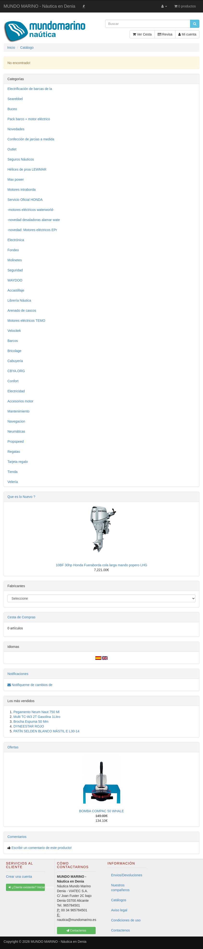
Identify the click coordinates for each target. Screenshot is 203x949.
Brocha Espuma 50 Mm (30, 721)
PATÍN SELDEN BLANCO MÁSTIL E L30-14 (46, 731)
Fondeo (13, 250)
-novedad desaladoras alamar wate (33, 220)
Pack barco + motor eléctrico (28, 119)
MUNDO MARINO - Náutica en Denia (39, 6)
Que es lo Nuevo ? (21, 497)
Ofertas (12, 747)
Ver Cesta (142, 34)
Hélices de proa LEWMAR (26, 169)
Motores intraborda (21, 189)
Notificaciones (17, 674)
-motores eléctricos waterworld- (30, 210)
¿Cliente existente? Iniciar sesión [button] (27, 887)
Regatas (13, 452)
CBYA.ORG (16, 371)
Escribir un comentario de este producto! (42, 848)
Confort (12, 381)
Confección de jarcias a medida (30, 139)
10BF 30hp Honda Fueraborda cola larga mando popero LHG (101, 565)
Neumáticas (16, 431)
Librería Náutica (19, 300)
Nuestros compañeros (120, 887)
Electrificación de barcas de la (29, 89)
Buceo (12, 109)
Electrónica (15, 240)
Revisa (165, 34)
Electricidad (16, 391)
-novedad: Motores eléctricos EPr (32, 230)
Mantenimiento (18, 411)
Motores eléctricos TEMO (26, 320)
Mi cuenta (187, 34)
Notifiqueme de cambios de (29, 685)
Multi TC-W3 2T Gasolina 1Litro (36, 717)
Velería (12, 482)
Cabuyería (15, 361)
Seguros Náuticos (20, 159)
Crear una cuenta (19, 876)
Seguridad (15, 270)
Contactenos (120, 930)
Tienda (12, 472)
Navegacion (16, 421)
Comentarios (16, 837)
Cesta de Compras (21, 617)
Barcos (12, 341)
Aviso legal (119, 910)
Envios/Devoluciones (126, 875)
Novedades (15, 129)
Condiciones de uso (126, 920)
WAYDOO (14, 280)
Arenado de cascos (21, 310)
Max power (15, 179)
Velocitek (14, 331)
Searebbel (15, 99)
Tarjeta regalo (17, 462)
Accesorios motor (20, 401)
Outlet (11, 149)
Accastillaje (15, 290)
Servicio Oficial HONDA (25, 200)
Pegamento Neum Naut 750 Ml (36, 712)
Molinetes (14, 260)
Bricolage (14, 351)
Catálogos (118, 900)
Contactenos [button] (76, 930)
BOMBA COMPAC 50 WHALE (101, 811)
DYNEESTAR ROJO (28, 726)
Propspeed (15, 441)
